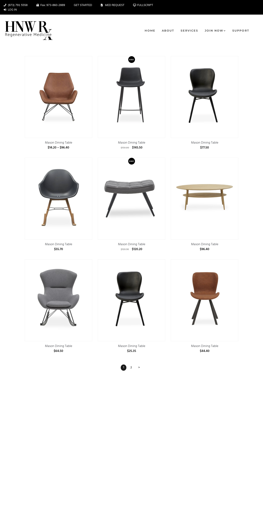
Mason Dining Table (58, 143)
